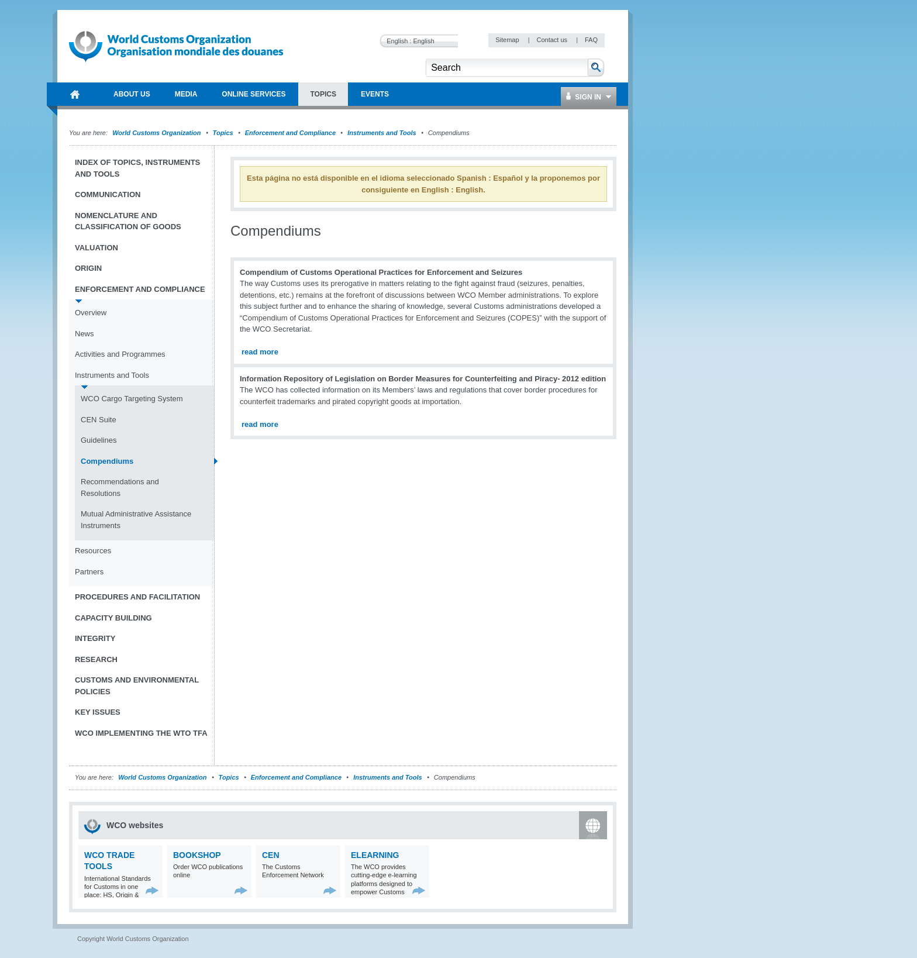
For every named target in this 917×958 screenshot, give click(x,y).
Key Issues (97, 712)
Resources (93, 550)
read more (260, 351)
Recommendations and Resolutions (120, 487)
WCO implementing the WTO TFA (141, 733)
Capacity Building (113, 618)
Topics (223, 132)
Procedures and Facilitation (137, 596)
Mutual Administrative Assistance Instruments (136, 519)
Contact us (552, 39)
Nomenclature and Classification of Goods (128, 221)
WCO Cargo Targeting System (132, 398)
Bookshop (197, 855)
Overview (90, 312)
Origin (88, 268)
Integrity (95, 638)
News (84, 333)
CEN (271, 855)
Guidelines (98, 440)
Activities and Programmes (120, 354)
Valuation (96, 247)
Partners (89, 571)
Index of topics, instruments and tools (137, 168)
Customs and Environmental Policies (137, 686)
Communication (107, 194)
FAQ (591, 39)
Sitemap (507, 39)
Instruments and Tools (381, 132)
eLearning (375, 855)
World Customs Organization (157, 132)
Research (96, 659)
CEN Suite (98, 419)
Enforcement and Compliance (290, 132)
